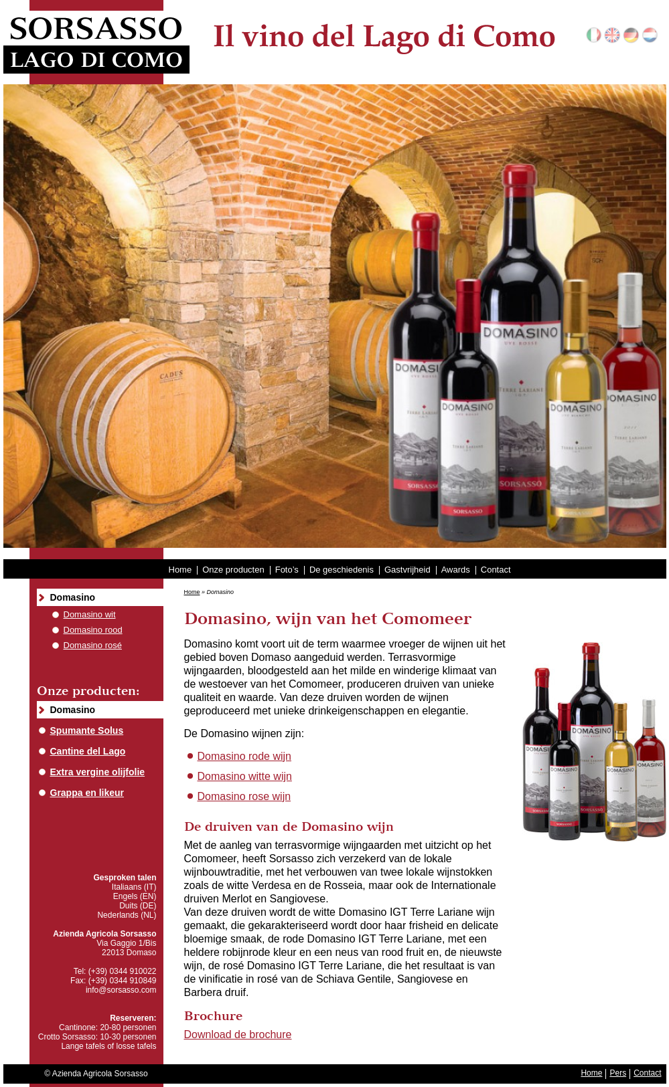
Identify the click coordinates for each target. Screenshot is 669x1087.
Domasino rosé (93, 645)
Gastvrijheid (407, 569)
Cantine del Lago (88, 751)
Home (180, 569)
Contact (496, 569)
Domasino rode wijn (245, 756)
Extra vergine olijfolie (97, 772)
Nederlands (650, 35)
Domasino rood (93, 630)
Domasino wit (90, 614)
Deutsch (631, 35)
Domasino (73, 597)
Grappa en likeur (87, 792)
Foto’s (287, 569)
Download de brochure (238, 1034)
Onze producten (233, 569)
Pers (617, 1073)
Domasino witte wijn (245, 776)
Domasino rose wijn (244, 796)
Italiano (593, 35)
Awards (455, 569)
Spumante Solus (87, 730)
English (612, 35)
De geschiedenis (341, 569)
